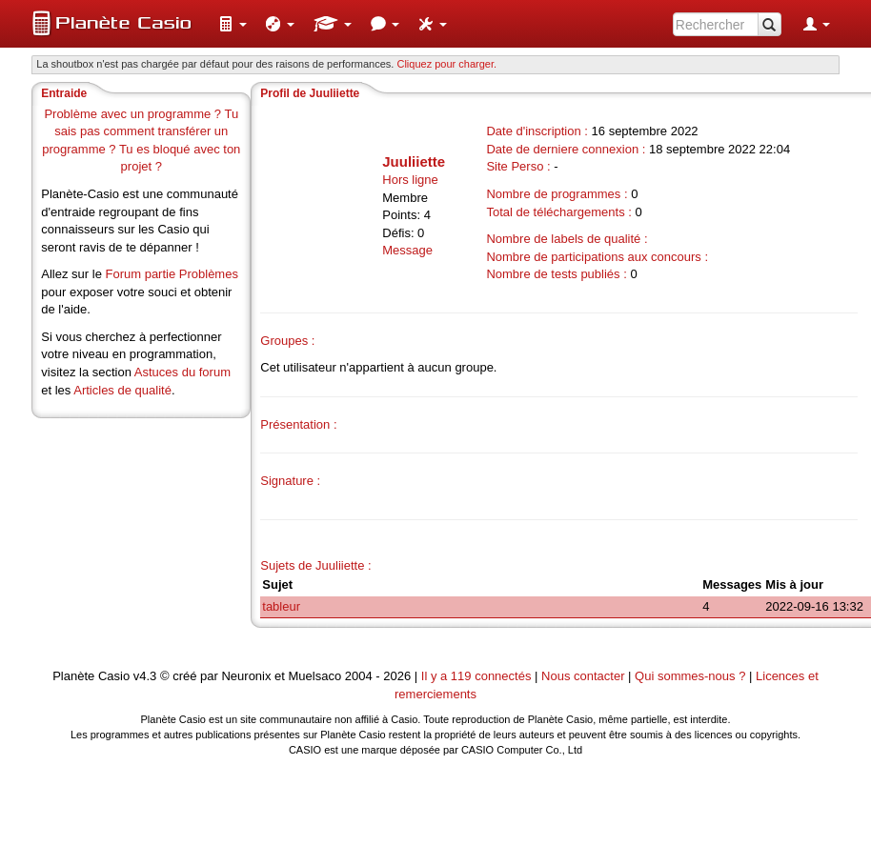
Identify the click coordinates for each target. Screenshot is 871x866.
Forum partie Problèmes (171, 274)
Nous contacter (582, 676)
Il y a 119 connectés (478, 676)
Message (407, 250)
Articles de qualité (122, 390)
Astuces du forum (182, 372)
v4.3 (145, 676)
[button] (232, 24)
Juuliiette (413, 161)
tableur (281, 606)
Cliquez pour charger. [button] (446, 64)
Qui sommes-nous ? (690, 676)
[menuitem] (232, 24)
